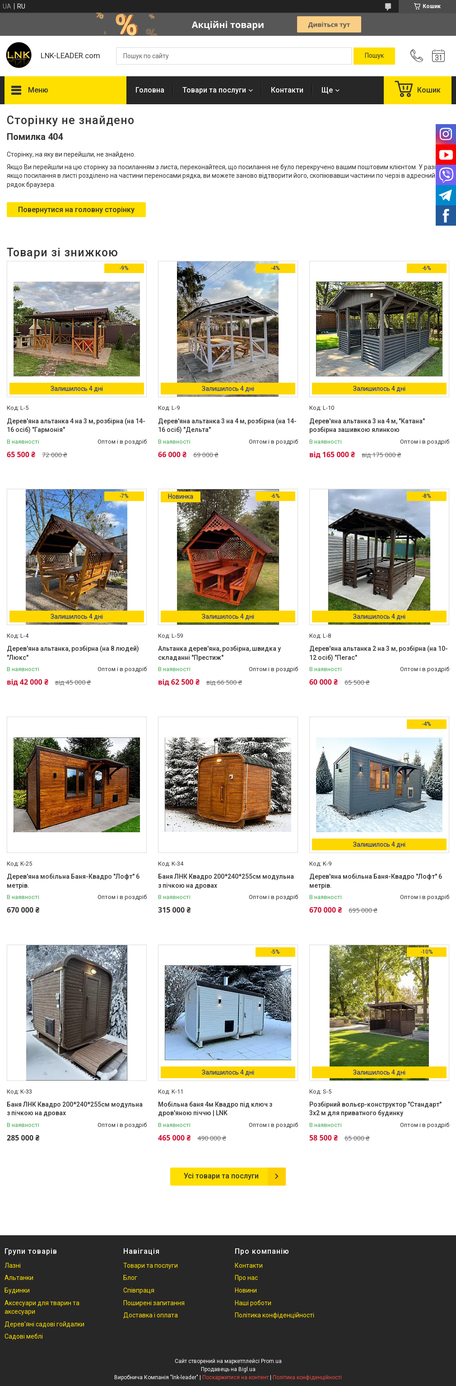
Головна (149, 90)
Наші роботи (253, 1303)
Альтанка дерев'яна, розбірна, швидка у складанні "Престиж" (219, 653)
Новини (246, 1290)
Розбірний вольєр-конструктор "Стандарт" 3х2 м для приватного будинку (375, 1109)
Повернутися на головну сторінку (76, 209)
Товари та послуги (214, 90)
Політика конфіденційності (274, 1315)
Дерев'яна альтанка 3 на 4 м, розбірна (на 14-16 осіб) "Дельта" (227, 425)
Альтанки (19, 1277)
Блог (130, 1277)
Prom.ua (271, 1361)
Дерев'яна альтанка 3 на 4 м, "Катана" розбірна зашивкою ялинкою (367, 425)
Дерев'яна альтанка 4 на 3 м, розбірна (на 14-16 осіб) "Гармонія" (76, 425)
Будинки (17, 1290)
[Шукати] (374, 56)
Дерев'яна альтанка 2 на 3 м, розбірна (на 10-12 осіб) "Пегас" (378, 653)
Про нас (246, 1277)
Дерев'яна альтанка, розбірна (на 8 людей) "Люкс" (73, 653)
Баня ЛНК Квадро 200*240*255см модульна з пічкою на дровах (226, 881)
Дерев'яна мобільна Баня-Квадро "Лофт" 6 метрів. (73, 881)
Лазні (13, 1265)
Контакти (287, 90)
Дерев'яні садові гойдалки (44, 1324)
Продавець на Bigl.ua (228, 1369)
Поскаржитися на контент (235, 1377)
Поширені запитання (154, 1303)
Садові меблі (24, 1336)
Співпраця (138, 1290)
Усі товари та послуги (221, 1176)
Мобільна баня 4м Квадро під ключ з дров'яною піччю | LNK (215, 1109)
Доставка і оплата (150, 1315)
